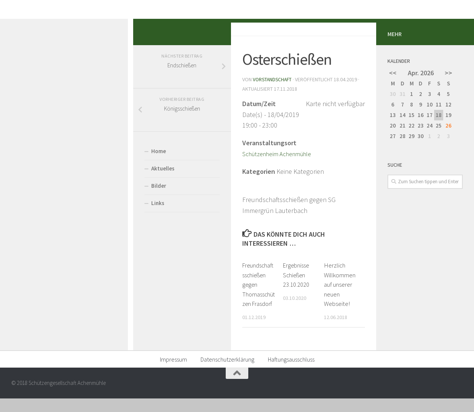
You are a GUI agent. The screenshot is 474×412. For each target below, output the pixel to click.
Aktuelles (29, 239)
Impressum (173, 372)
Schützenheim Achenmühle (147, 215)
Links (24, 274)
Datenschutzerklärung (227, 372)
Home (25, 222)
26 (448, 197)
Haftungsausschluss (291, 372)
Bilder (25, 257)
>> (448, 144)
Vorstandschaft (140, 150)
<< (393, 144)
